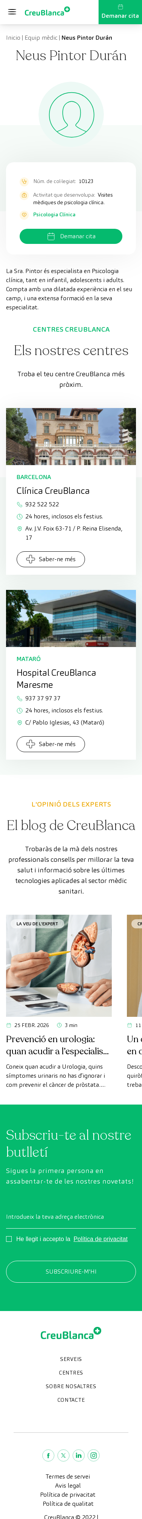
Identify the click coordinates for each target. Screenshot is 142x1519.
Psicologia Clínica (54, 214)
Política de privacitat (101, 1239)
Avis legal (68, 1486)
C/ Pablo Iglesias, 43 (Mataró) (60, 722)
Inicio (13, 38)
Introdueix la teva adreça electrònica (55, 1217)
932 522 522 (38, 504)
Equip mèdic (41, 38)
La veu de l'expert (37, 923)
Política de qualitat (68, 1504)
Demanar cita (120, 12)
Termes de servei (68, 1476)
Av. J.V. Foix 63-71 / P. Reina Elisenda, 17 (69, 533)
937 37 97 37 (38, 698)
